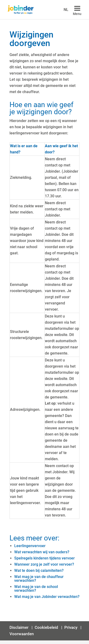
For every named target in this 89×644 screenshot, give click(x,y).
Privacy (71, 627)
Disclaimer (19, 627)
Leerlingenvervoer (30, 546)
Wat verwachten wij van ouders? (41, 552)
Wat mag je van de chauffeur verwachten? (39, 578)
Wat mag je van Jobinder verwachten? (47, 596)
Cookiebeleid (46, 627)
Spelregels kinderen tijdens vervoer (44, 558)
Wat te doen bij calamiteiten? (39, 570)
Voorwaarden (21, 633)
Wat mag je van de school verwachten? (36, 588)
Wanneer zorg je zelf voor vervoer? (44, 564)
